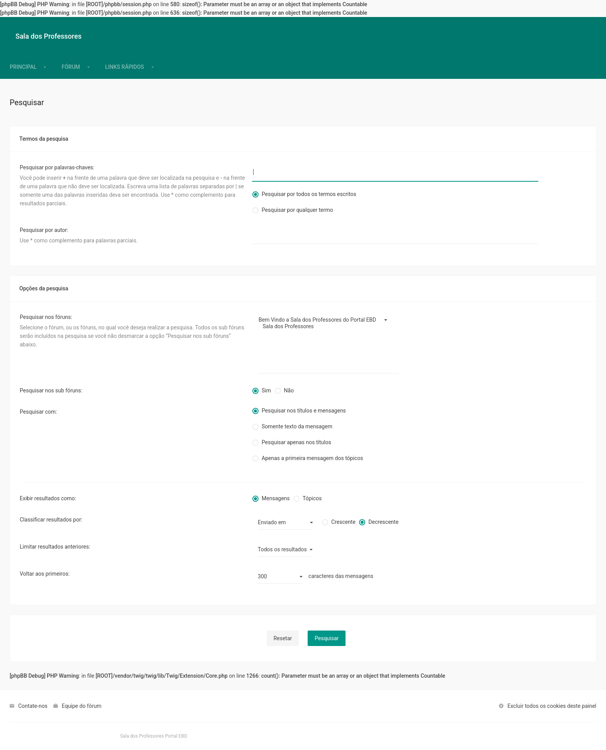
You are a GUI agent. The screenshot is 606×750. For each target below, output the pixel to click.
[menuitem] (124, 67)
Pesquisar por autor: (44, 230)
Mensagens (275, 498)
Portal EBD (176, 736)
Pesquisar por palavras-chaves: (57, 167)
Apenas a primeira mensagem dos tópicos (312, 458)
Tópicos (312, 498)
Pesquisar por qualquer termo (297, 210)
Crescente (343, 522)
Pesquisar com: (38, 412)
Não (289, 390)
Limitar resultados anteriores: (55, 547)
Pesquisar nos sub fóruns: (51, 390)
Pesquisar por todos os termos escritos (309, 194)
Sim (266, 390)
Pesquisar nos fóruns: (46, 317)
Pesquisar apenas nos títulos (296, 442)
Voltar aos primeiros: (45, 574)
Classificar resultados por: (51, 519)
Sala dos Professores (325, 326)
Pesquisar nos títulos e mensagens (304, 410)
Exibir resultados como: (48, 498)
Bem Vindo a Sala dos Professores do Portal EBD (325, 320)
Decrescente (383, 522)
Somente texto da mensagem (297, 426)
